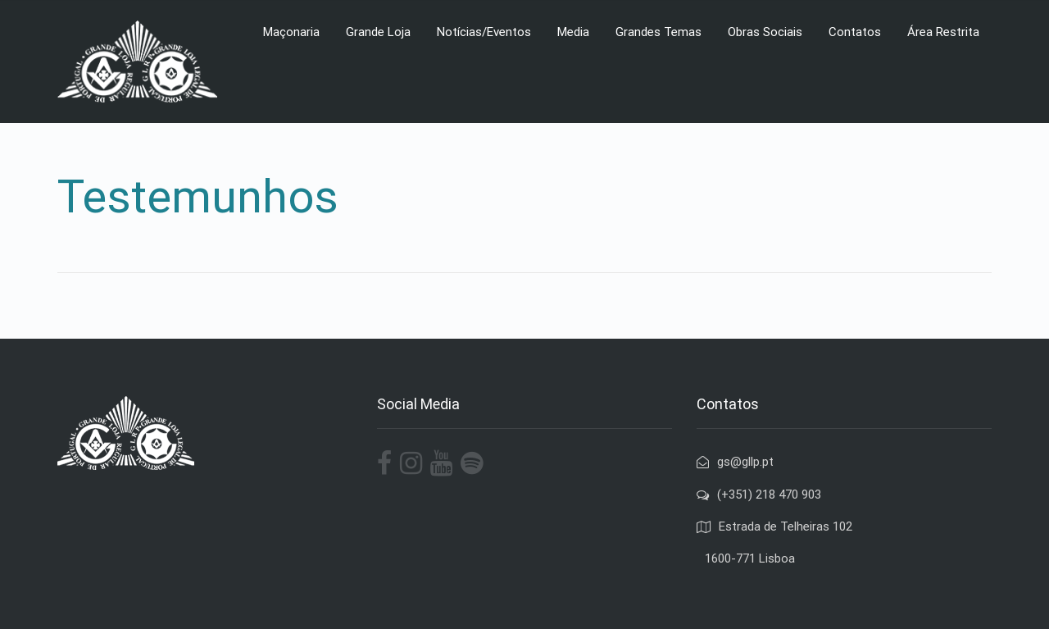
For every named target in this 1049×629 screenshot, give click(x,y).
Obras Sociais (765, 32)
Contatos (855, 32)
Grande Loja (378, 32)
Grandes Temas (658, 32)
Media (573, 32)
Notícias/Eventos (484, 32)
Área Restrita (943, 32)
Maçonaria (291, 32)
